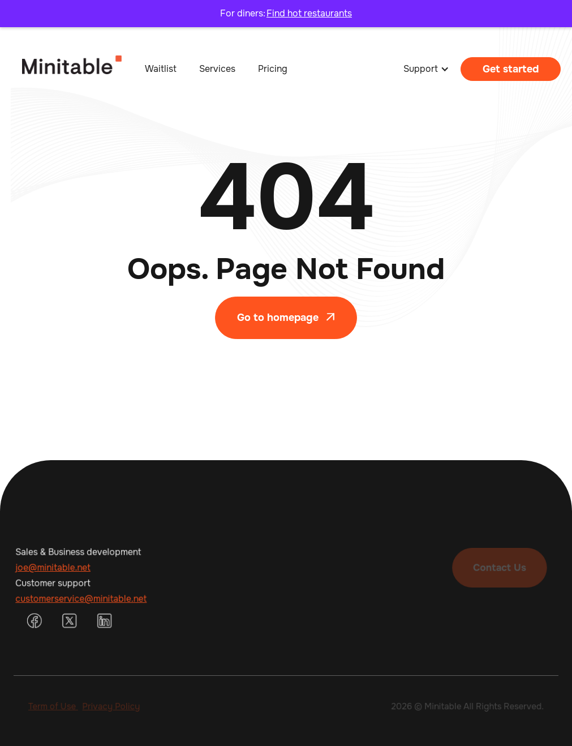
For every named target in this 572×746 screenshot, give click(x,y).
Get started (511, 69)
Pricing (272, 69)
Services (217, 69)
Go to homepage (286, 317)
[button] (426, 69)
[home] (61, 69)
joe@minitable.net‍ (54, 567)
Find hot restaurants (309, 13)
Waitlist (161, 69)
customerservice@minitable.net (82, 598)
